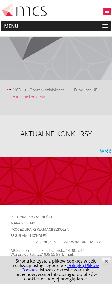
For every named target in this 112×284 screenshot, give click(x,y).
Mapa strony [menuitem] (22, 223)
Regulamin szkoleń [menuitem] (28, 235)
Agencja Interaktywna (57, 241)
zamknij (106, 261)
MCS (17, 90)
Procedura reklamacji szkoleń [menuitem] (39, 229)
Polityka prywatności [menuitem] (31, 216)
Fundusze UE (85, 90)
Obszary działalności (47, 90)
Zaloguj (107, 11)
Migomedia (91, 241)
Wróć (105, 151)
